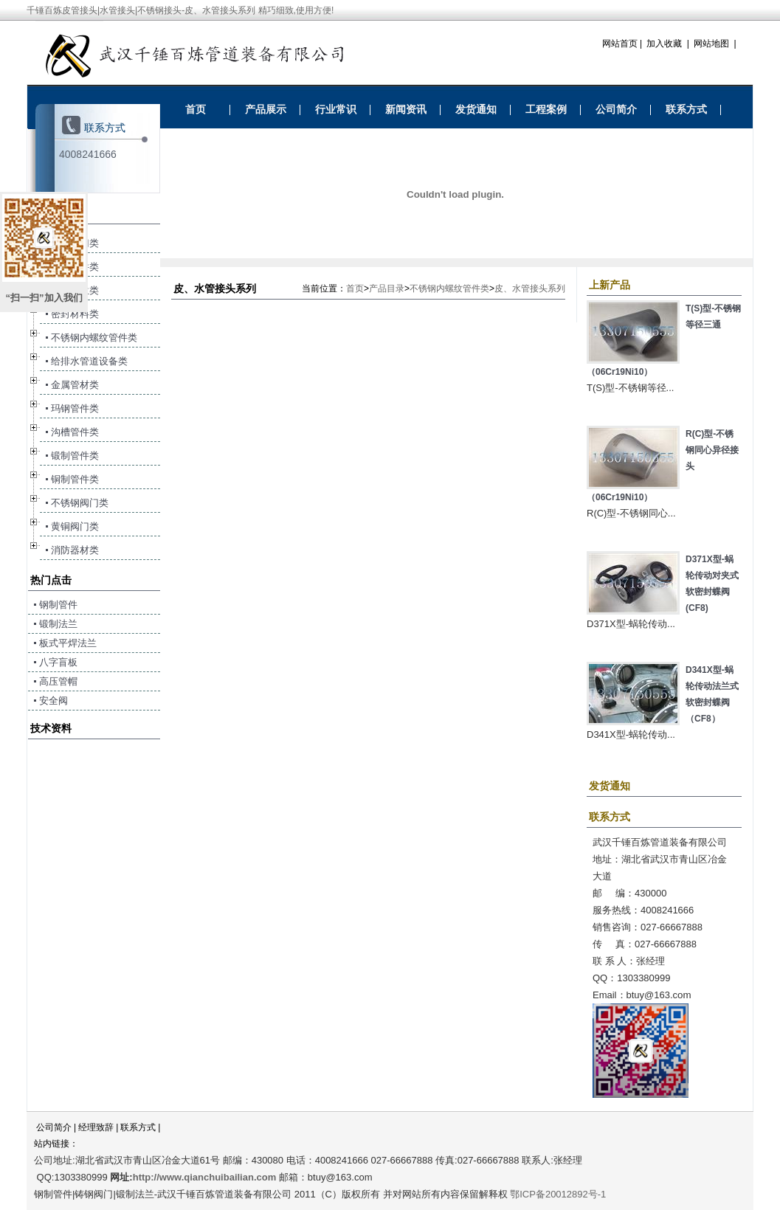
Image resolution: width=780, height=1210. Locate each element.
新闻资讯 (406, 109)
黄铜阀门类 (75, 526)
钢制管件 (58, 604)
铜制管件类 (75, 479)
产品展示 (265, 109)
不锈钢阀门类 (79, 502)
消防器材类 (75, 550)
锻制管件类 (75, 455)
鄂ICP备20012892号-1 (558, 1194)
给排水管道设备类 (89, 361)
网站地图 (711, 43)
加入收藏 (664, 43)
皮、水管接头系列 (529, 288)
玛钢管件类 (75, 408)
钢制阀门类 (75, 243)
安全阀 (53, 700)
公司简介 (616, 109)
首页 (195, 109)
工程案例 (546, 109)
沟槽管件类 (75, 432)
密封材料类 (75, 313)
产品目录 (386, 288)
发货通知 (476, 109)
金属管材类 (75, 384)
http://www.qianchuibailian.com (205, 1177)
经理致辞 (96, 1127)
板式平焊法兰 (68, 643)
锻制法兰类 (75, 290)
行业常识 (335, 109)
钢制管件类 (75, 266)
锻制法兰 (58, 623)
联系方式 (686, 109)
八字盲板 (58, 662)
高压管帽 (58, 681)
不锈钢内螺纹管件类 (449, 288)
